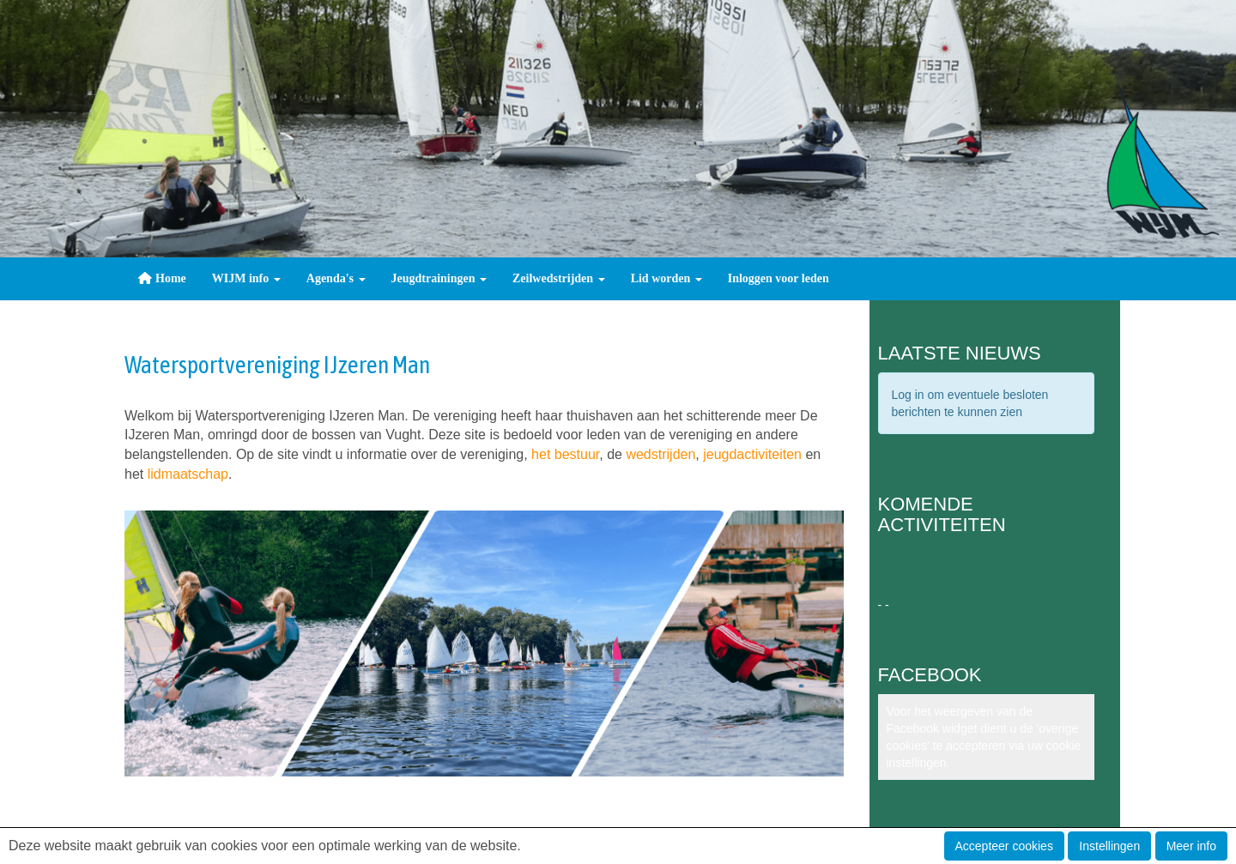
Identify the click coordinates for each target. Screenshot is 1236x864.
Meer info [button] (1191, 846)
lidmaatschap (188, 474)
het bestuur (565, 454)
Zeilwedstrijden (558, 278)
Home (161, 278)
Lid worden (666, 278)
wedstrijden (660, 454)
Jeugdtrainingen (439, 278)
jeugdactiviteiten (752, 454)
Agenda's (336, 278)
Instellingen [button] (1109, 846)
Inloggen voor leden (778, 278)
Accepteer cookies (1004, 846)
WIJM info (246, 278)
